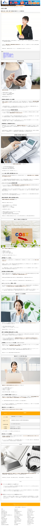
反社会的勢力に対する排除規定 (5, 524)
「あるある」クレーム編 (30, 518)
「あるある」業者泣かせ (30, 519)
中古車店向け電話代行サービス (18, 511)
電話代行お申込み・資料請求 (30, 517)
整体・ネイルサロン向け (30, 512)
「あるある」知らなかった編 (17, 519)
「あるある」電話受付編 (17, 518)
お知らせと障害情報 (16, 517)
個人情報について (3, 523)
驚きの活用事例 (16, 524)
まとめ (4, 57)
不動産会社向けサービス (4, 511)
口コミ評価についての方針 (30, 523)
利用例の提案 (2, 517)
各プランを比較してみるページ (31, 511)
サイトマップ (29, 524)
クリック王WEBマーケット (17, 513)
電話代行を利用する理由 (4, 512)
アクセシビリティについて (17, 523)
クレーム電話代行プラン (17, 512)
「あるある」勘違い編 (3, 519)
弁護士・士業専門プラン (4, 513)
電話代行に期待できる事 (4, 518)
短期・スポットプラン (30, 513)
